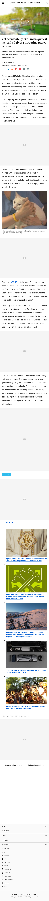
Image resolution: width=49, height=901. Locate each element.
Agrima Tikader (9, 62)
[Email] (24, 69)
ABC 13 (13, 282)
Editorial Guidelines (36, 765)
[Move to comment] (28, 69)
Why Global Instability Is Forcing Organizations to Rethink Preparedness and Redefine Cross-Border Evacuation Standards (25, 597)
